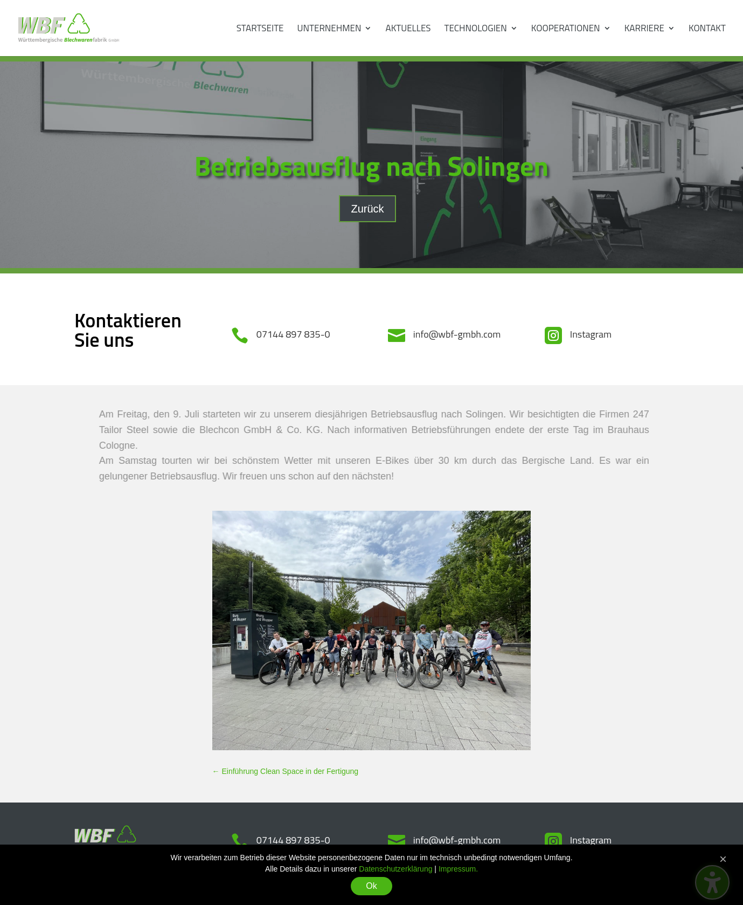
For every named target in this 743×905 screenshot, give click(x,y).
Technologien (476, 29)
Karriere (644, 29)
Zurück (367, 209)
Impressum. (458, 869)
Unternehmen (329, 29)
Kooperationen (565, 29)
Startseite (260, 29)
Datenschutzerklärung (395, 869)
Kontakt (707, 29)
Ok (371, 885)
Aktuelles (408, 29)
